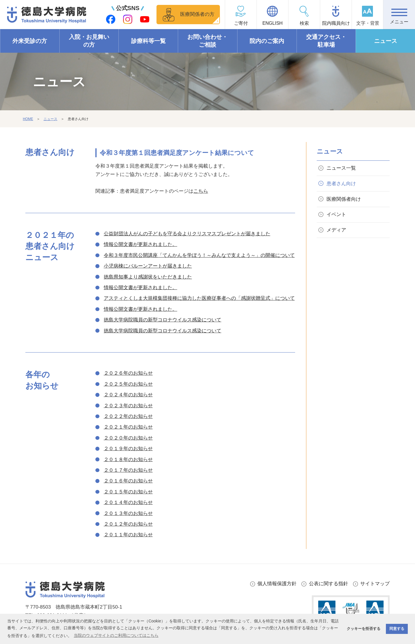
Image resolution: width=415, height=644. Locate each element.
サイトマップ (375, 583)
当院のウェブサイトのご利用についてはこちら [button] (116, 635)
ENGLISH (272, 23)
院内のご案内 (267, 41)
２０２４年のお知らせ (128, 394)
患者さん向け (341, 183)
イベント (336, 214)
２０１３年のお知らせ (128, 513)
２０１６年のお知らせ (128, 481)
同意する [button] (396, 629)
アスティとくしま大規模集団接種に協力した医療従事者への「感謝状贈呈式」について (199, 298)
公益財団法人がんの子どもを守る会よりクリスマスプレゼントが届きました (187, 233)
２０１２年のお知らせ (128, 524)
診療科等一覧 (148, 41)
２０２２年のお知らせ (128, 416)
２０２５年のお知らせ (128, 384)
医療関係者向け (344, 199)
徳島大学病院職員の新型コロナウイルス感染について (162, 320)
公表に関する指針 (328, 583)
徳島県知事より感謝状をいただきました (148, 277)
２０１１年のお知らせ (128, 534)
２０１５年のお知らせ (128, 492)
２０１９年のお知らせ (128, 448)
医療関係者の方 (197, 14)
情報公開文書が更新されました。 (140, 244)
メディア (336, 230)
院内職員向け (336, 23)
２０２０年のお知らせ (128, 438)
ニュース (385, 41)
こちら (200, 191)
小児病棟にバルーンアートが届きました (148, 266)
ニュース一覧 (341, 168)
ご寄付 (241, 23)
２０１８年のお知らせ (128, 459)
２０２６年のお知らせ (128, 373)
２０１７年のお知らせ (128, 470)
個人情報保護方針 (277, 583)
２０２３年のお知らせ (128, 405)
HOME (28, 119)
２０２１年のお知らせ (128, 427)
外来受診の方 (29, 41)
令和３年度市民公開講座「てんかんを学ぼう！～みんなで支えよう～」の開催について (199, 255)
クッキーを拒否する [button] (363, 629)
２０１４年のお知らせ (128, 502)
